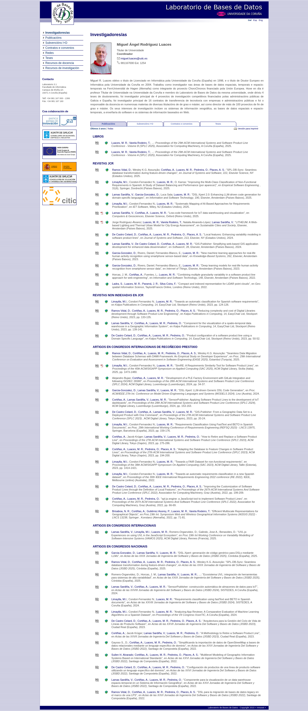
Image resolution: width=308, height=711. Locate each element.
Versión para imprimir (248, 128)
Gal (250, 20)
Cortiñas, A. (168, 169)
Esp (255, 20)
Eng (261, 20)
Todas (110, 128)
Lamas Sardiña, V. (123, 194)
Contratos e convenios (59, 48)
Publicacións (53, 37)
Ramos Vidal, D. (121, 169)
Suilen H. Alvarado (122, 654)
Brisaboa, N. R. (121, 511)
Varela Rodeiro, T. (139, 142)
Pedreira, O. (201, 169)
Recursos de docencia (59, 63)
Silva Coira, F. (168, 283)
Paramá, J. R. (150, 283)
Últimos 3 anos (98, 128)
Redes (49, 53)
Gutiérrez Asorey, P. (158, 511)
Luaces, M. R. (119, 142)
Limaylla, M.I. (120, 182)
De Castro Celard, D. (124, 234)
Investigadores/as (57, 32)
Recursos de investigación (62, 68)
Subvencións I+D (56, 42)
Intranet (261, 707)
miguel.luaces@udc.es (134, 58)
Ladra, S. (117, 283)
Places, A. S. (217, 169)
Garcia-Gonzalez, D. (147, 194)
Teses (49, 58)
